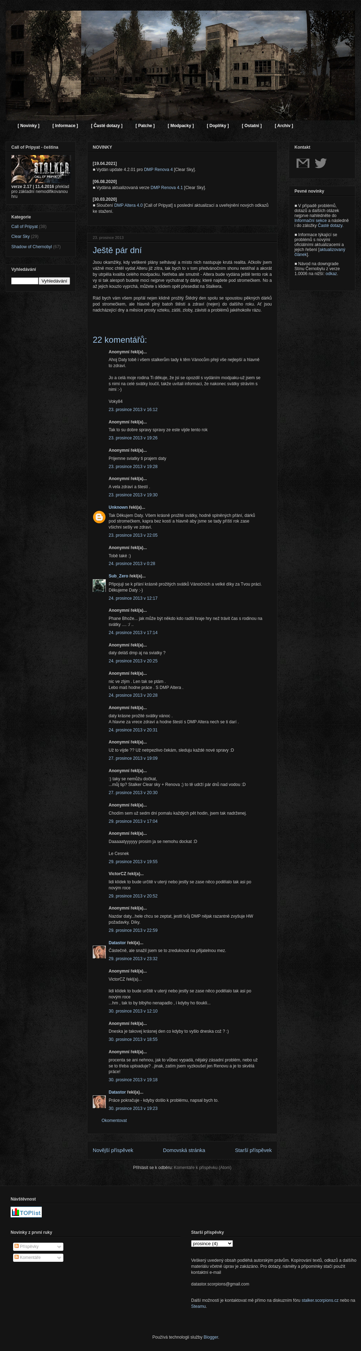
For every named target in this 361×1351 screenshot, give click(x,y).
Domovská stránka (184, 1150)
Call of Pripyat (24, 226)
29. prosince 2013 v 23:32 (133, 958)
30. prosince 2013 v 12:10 (133, 1011)
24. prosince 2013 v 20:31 (133, 730)
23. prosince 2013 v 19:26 (133, 437)
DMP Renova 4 (158, 169)
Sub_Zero (118, 576)
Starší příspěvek (253, 1150)
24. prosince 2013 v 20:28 (133, 695)
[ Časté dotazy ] (106, 125)
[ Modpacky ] (181, 125)
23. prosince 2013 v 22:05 (133, 535)
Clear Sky (20, 236)
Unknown (118, 507)
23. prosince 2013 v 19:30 (133, 494)
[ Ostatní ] (252, 125)
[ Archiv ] (284, 125)
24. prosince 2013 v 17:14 (133, 632)
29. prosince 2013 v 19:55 (133, 861)
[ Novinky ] (28, 125)
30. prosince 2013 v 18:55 (133, 1039)
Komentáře (28, 1257)
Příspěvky (27, 1246)
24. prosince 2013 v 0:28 (132, 563)
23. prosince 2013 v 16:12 (133, 409)
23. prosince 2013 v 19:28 (133, 466)
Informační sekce (310, 220)
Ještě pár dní (117, 250)
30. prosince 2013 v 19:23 (133, 1108)
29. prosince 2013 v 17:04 (133, 821)
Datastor (117, 942)
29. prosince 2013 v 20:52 (133, 896)
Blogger (211, 1337)
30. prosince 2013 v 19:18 (133, 1079)
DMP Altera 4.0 (128, 205)
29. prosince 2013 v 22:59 (133, 930)
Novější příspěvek (113, 1150)
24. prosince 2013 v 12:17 (133, 598)
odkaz (331, 273)
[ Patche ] (145, 125)
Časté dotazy (330, 225)
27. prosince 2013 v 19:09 (133, 758)
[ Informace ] (65, 125)
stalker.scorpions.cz (320, 1300)
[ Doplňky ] (218, 125)
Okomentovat (114, 1120)
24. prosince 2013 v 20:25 (133, 661)
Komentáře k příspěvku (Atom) (202, 1167)
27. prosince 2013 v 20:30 (133, 792)
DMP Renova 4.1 (167, 187)
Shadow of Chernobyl (31, 246)
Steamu (198, 1306)
